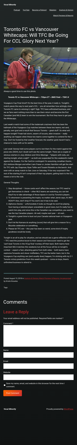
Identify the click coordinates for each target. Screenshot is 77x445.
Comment (8, 323)
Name (6, 350)
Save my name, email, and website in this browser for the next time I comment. (35, 385)
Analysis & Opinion (31, 278)
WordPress (68, 409)
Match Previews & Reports (49, 278)
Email (5, 361)
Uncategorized (65, 278)
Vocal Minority (10, 4)
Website (6, 372)
